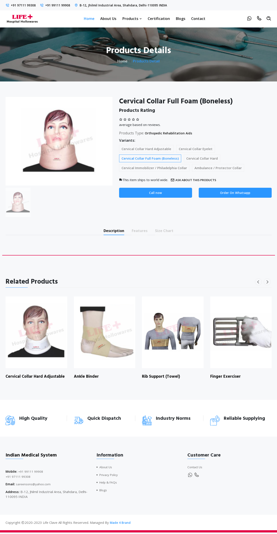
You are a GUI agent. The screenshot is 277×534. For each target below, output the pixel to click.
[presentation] (259, 283)
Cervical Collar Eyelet (195, 149)
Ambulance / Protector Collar (218, 168)
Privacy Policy (109, 476)
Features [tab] (140, 231)
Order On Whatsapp (235, 193)
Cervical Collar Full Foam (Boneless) (150, 158)
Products (132, 18)
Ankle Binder (87, 377)
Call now (155, 193)
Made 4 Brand (121, 524)
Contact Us (195, 468)
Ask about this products (196, 180)
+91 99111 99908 (62, 5)
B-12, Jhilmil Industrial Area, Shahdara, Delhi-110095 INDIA (132, 5)
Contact (198, 18)
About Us (108, 18)
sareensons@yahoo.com (34, 486)
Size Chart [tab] (169, 231)
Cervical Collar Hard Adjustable (146, 149)
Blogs (180, 18)
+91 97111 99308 (25, 5)
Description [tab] (109, 231)
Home (89, 18)
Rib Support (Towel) (162, 377)
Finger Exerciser (226, 377)
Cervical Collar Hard (202, 158)
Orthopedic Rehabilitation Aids (171, 133)
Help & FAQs (109, 484)
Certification (159, 18)
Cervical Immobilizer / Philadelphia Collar (154, 168)
